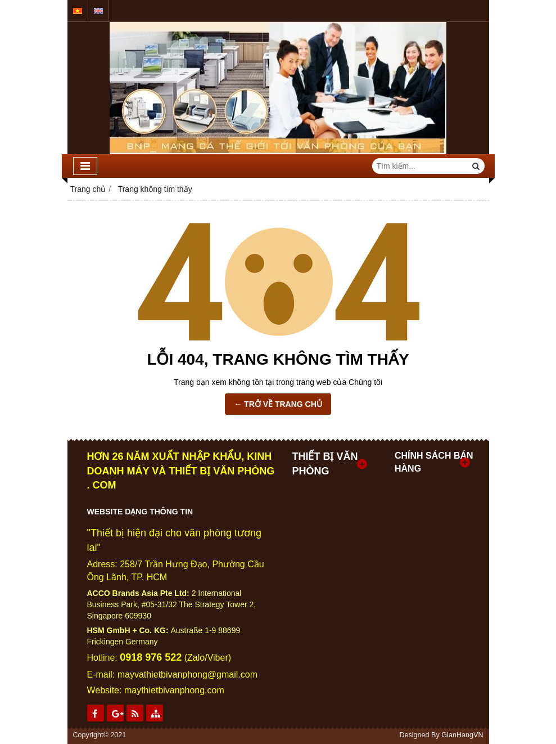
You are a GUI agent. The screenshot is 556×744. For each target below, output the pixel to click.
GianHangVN (462, 735)
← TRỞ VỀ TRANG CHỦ (278, 404)
